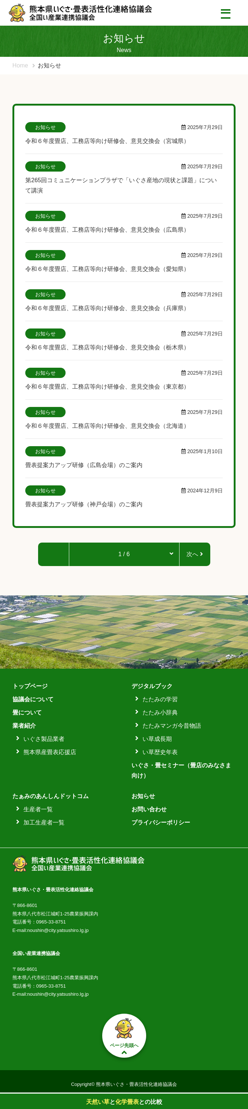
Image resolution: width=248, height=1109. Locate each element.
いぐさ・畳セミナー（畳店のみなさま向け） (181, 770)
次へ (194, 554)
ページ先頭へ (124, 1035)
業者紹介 (24, 726)
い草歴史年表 (160, 752)
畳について (27, 712)
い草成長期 (157, 739)
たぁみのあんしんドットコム (50, 796)
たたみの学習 (160, 699)
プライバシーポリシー (161, 822)
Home (20, 65)
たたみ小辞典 (160, 712)
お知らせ (143, 796)
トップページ (30, 686)
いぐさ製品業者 (43, 739)
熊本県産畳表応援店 (49, 752)
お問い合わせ (149, 809)
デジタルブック (152, 686)
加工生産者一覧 (43, 822)
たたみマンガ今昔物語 (171, 726)
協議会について (32, 699)
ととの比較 (124, 1102)
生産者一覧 (38, 809)
